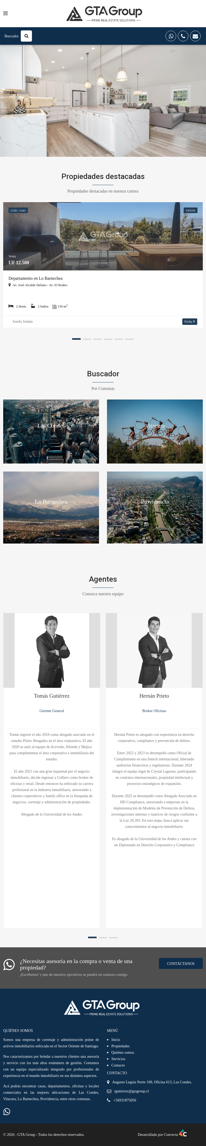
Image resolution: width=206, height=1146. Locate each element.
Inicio (116, 1040)
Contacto (118, 1065)
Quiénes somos (123, 1053)
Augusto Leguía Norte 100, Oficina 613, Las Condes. (152, 1082)
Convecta (175, 1135)
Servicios (118, 1059)
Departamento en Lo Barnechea (36, 278)
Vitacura (155, 425)
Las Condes (51, 425)
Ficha (189, 322)
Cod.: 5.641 (18, 210)
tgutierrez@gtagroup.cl (131, 1091)
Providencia (155, 501)
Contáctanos (181, 964)
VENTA (190, 210)
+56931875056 (125, 1100)
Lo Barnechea (51, 501)
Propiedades (121, 1046)
